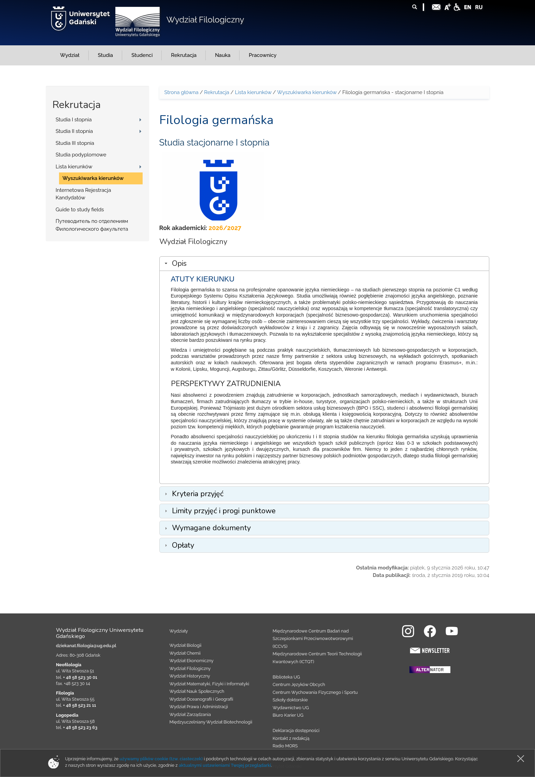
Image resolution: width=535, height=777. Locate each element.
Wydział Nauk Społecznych (197, 691)
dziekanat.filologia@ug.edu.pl (86, 645)
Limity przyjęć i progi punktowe (224, 511)
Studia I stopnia (74, 120)
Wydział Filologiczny (205, 20)
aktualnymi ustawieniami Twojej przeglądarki (225, 765)
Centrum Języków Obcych (299, 684)
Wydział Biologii (186, 645)
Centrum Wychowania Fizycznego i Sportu (315, 692)
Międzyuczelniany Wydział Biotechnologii (211, 722)
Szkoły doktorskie (290, 699)
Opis (179, 263)
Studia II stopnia (74, 131)
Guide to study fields (80, 210)
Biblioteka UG (286, 677)
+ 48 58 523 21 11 (79, 705)
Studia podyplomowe (81, 155)
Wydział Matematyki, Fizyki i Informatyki (209, 683)
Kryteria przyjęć (197, 494)
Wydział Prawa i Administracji (199, 706)
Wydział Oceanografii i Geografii (201, 699)
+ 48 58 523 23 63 (80, 727)
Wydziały (179, 631)
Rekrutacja (216, 92)
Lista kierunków (74, 167)
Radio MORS (285, 745)
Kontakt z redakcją (291, 738)
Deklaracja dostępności (296, 730)
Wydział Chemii (185, 653)
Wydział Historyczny (190, 676)
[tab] (324, 263)
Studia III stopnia (75, 143)
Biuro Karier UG (288, 715)
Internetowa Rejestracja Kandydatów (83, 194)
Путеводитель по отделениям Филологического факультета (92, 225)
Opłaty (183, 545)
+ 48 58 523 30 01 (80, 677)
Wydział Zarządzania (190, 714)
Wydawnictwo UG (291, 707)
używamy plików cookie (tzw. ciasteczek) (161, 758)
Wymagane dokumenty (211, 528)
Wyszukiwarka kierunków (93, 178)
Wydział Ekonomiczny (192, 660)
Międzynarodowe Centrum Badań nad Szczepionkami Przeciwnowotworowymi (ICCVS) (313, 638)
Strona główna (181, 92)
